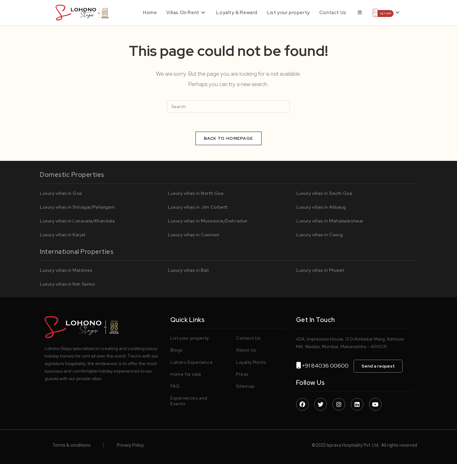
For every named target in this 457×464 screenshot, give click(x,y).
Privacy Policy (130, 445)
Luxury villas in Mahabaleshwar (330, 221)
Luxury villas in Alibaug (321, 207)
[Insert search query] (228, 106)
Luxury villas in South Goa (324, 193)
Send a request (378, 366)
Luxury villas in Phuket (320, 270)
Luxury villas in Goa (61, 193)
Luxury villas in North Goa (196, 193)
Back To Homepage (228, 138)
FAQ (175, 386)
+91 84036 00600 (328, 365)
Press (242, 374)
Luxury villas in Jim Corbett (198, 207)
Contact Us (248, 338)
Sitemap (245, 386)
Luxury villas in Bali (188, 270)
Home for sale (185, 374)
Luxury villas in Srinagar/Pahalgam (77, 207)
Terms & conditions (71, 445)
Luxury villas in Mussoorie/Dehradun (208, 221)
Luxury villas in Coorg (319, 234)
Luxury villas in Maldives (66, 270)
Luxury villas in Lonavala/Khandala (77, 221)
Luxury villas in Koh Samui (67, 284)
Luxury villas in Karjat (62, 234)
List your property (189, 338)
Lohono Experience (191, 362)
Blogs (176, 350)
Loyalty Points (251, 362)
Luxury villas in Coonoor (193, 234)
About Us (246, 350)
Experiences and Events (188, 401)
